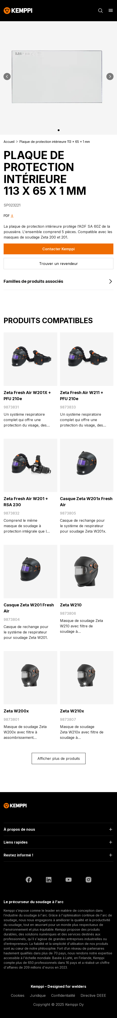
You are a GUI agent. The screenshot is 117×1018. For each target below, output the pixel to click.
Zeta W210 (71, 605)
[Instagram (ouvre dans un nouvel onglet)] (88, 880)
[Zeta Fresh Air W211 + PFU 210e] (86, 359)
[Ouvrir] (58, 829)
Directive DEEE (93, 995)
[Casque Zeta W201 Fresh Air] (30, 571)
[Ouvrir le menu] (110, 10)
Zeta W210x (72, 711)
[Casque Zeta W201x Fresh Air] (86, 465)
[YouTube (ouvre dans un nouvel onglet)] (68, 880)
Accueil (9, 142)
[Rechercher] (100, 10)
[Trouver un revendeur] (58, 263)
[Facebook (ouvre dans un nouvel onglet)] (28, 880)
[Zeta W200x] (30, 677)
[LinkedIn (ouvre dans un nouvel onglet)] (48, 880)
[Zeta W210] (86, 571)
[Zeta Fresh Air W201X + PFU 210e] (30, 359)
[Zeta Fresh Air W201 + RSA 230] (30, 465)
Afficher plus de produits (58, 758)
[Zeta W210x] (86, 677)
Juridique (38, 995)
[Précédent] (7, 76)
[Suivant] (109, 76)
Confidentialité (63, 995)
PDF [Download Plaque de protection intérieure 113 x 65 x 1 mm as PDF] (9, 215)
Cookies (17, 995)
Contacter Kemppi (58, 249)
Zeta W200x (16, 711)
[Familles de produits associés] (58, 281)
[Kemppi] (18, 10)
